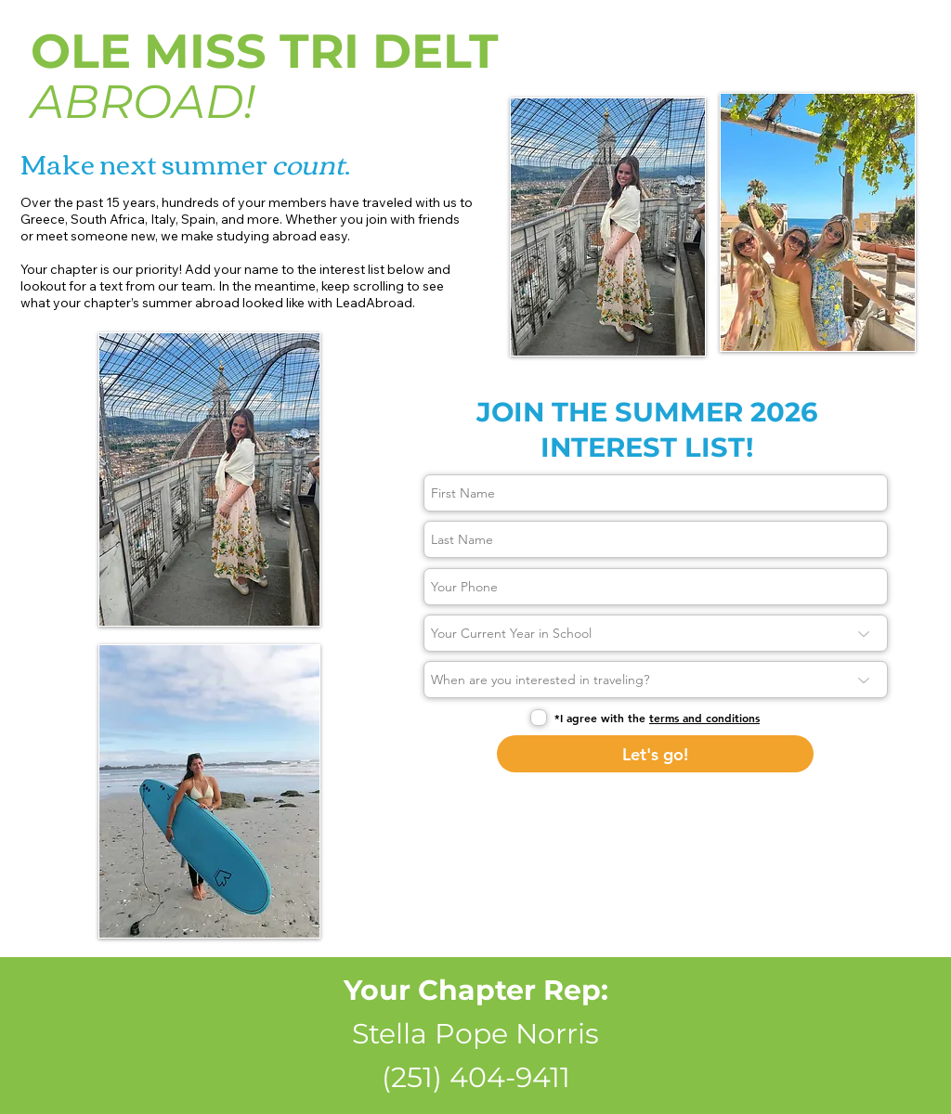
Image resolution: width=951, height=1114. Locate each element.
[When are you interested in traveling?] (655, 679)
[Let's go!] (655, 753)
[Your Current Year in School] (655, 633)
